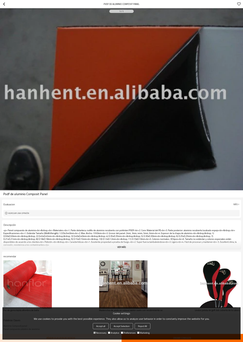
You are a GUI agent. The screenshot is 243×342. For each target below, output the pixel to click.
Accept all (100, 326)
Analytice (113, 332)
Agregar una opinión (18, 213)
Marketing (143, 332)
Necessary (99, 332)
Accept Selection (122, 326)
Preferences (128, 332)
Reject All (142, 326)
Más (235, 204)
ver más (121, 247)
